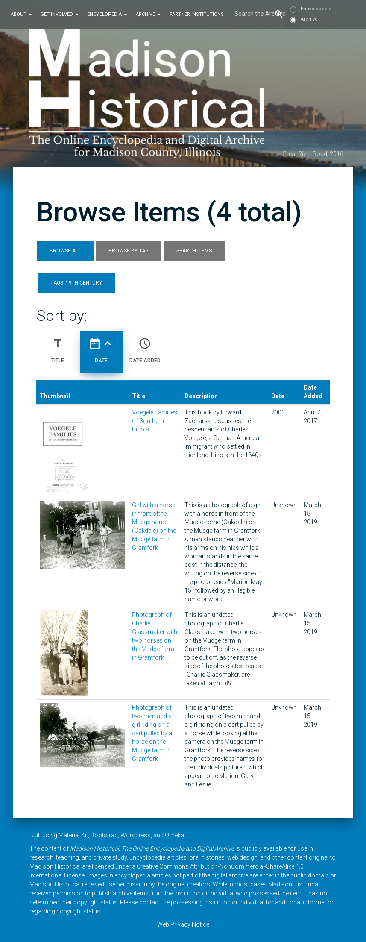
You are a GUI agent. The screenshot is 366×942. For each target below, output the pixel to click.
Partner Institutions (196, 14)
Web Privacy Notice (183, 924)
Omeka (174, 835)
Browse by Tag (128, 251)
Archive (148, 14)
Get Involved (60, 14)
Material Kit (73, 835)
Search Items (194, 251)
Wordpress (135, 835)
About (21, 14)
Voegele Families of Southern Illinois (154, 421)
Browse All (65, 251)
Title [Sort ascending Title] (57, 347)
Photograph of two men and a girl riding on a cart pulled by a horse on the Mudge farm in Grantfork (152, 733)
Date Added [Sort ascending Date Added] (145, 347)
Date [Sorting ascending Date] (101, 347)
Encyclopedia (107, 14)
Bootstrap (104, 835)
